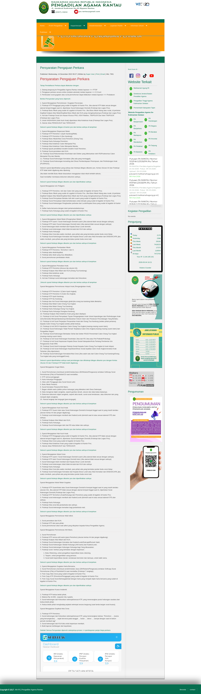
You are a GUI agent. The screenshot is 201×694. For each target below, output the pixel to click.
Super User (90, 74)
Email (103, 74)
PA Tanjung (153, 145)
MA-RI (17, 690)
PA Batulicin (138, 152)
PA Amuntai (153, 139)
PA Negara (153, 126)
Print (98, 74)
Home (42, 26)
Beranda (183, 690)
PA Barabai (153, 132)
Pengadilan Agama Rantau (32, 690)
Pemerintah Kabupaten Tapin (144, 108)
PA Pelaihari (138, 146)
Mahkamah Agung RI (141, 88)
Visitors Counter (145, 268)
